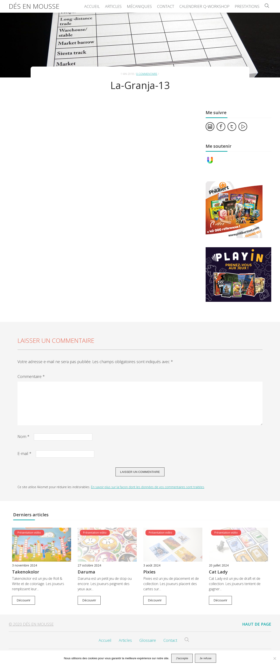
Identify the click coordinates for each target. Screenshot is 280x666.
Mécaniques (139, 6)
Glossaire (147, 640)
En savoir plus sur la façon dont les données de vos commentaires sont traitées (147, 487)
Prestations (247, 6)
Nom (24, 436)
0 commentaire (146, 74)
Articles (113, 6)
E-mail (25, 453)
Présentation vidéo (29, 532)
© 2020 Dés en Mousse (31, 624)
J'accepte (182, 658)
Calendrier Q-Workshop (204, 6)
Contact (165, 6)
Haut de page (256, 624)
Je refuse (206, 658)
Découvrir (23, 600)
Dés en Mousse (34, 6)
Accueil (92, 6)
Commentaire (31, 376)
